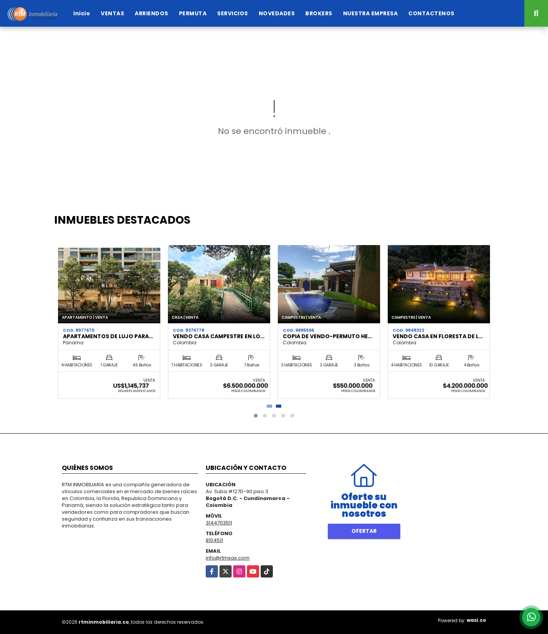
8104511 (214, 540)
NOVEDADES (277, 13)
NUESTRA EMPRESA (370, 13)
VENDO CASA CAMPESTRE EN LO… (218, 336)
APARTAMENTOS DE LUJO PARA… (108, 336)
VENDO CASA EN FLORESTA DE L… (438, 336)
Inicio (81, 13)
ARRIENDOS (151, 13)
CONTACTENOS (431, 13)
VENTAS (112, 13)
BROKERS (318, 13)
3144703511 (219, 522)
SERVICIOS (232, 13)
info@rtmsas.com (228, 557)
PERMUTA (193, 13)
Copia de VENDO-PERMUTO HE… (327, 336)
